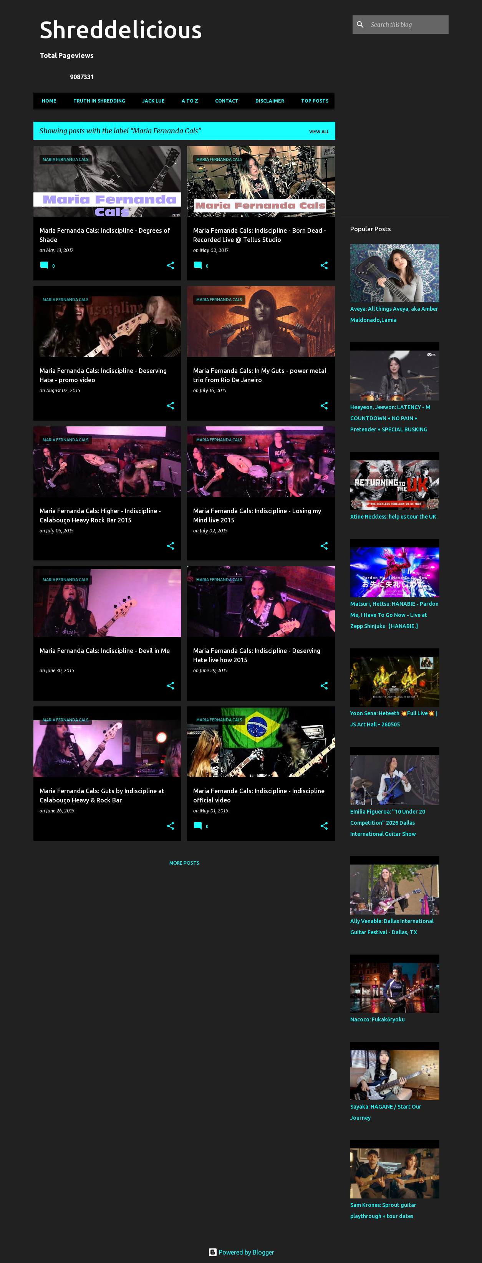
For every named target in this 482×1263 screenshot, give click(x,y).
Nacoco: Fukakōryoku (377, 1019)
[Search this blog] (408, 24)
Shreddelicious (121, 29)
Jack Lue (151, 100)
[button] (170, 266)
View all (319, 131)
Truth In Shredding (97, 100)
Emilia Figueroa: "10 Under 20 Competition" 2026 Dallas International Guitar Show (387, 823)
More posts (184, 862)
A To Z (187, 100)
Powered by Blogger (241, 1252)
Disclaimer (267, 100)
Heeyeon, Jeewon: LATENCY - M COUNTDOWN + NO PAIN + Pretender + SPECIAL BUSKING (390, 418)
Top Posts (312, 100)
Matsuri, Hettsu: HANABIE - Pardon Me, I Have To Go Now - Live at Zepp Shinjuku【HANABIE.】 (394, 615)
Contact (224, 100)
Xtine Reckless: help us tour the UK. (393, 517)
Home (47, 100)
